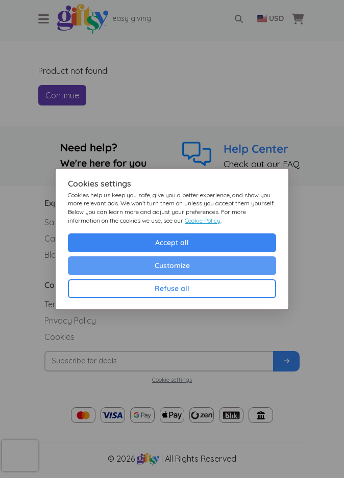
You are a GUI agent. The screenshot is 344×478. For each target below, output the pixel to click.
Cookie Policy (202, 220)
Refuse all (172, 288)
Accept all (172, 242)
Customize (172, 265)
